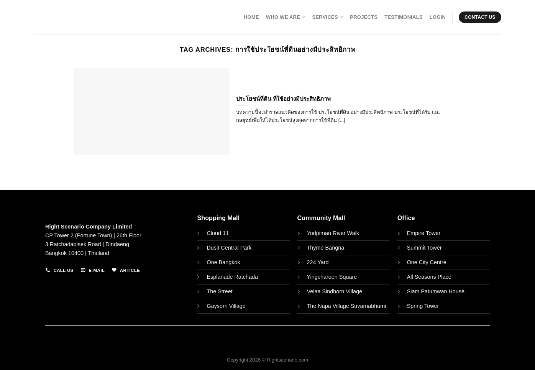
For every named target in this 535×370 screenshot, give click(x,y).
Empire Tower (424, 233)
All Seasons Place (429, 277)
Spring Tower (423, 306)
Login (438, 17)
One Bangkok (223, 262)
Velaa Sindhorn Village (335, 291)
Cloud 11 (218, 233)
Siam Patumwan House (435, 291)
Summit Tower (424, 248)
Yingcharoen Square (332, 277)
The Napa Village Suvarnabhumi (346, 306)
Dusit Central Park (230, 248)
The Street (219, 291)
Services (327, 17)
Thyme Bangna (326, 248)
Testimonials (403, 17)
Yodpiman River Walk (333, 233)
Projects (363, 17)
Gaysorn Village (226, 306)
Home (251, 17)
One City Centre (426, 262)
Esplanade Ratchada (232, 277)
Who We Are (285, 17)
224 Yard (318, 262)
